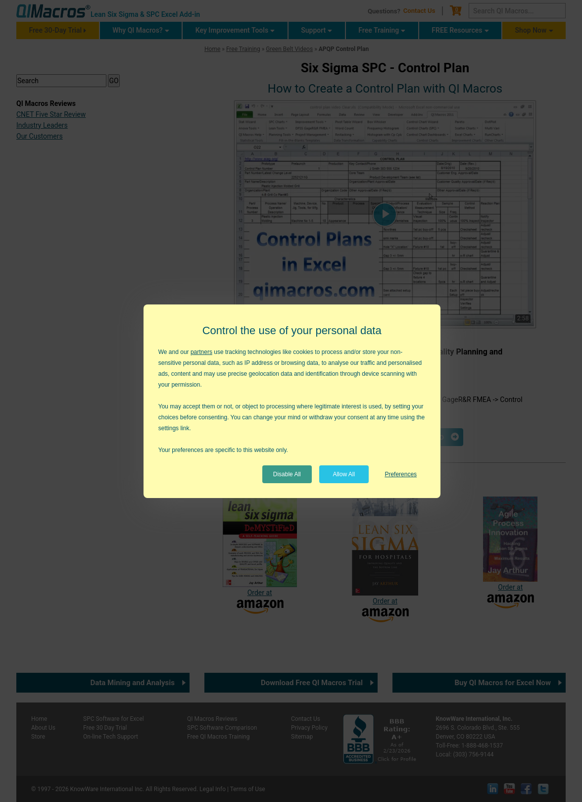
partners (201, 352)
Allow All (344, 474)
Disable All (287, 474)
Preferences (401, 474)
